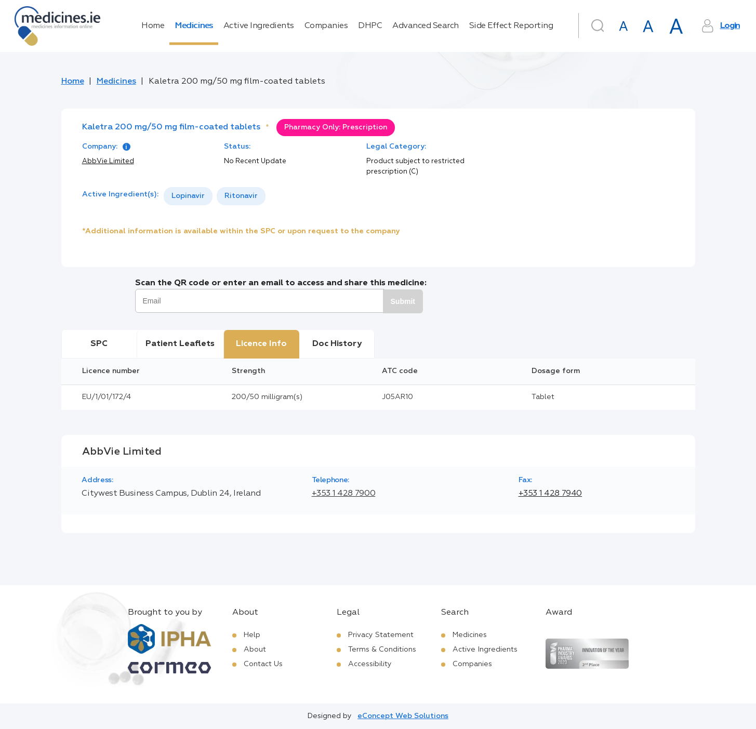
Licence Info (261, 344)
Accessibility (370, 664)
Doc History (337, 344)
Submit (403, 301)
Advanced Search (425, 26)
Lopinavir (188, 196)
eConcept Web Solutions (402, 716)
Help (252, 635)
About (255, 649)
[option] (188, 196)
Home (152, 26)
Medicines (194, 26)
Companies (326, 26)
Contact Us (263, 664)
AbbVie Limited (108, 161)
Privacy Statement (381, 635)
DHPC (370, 26)
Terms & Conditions (382, 649)
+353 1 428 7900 (344, 493)
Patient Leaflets (180, 344)
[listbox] (215, 196)
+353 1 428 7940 (550, 493)
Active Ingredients (258, 26)
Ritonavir (241, 196)
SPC (99, 344)
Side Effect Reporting (511, 26)
